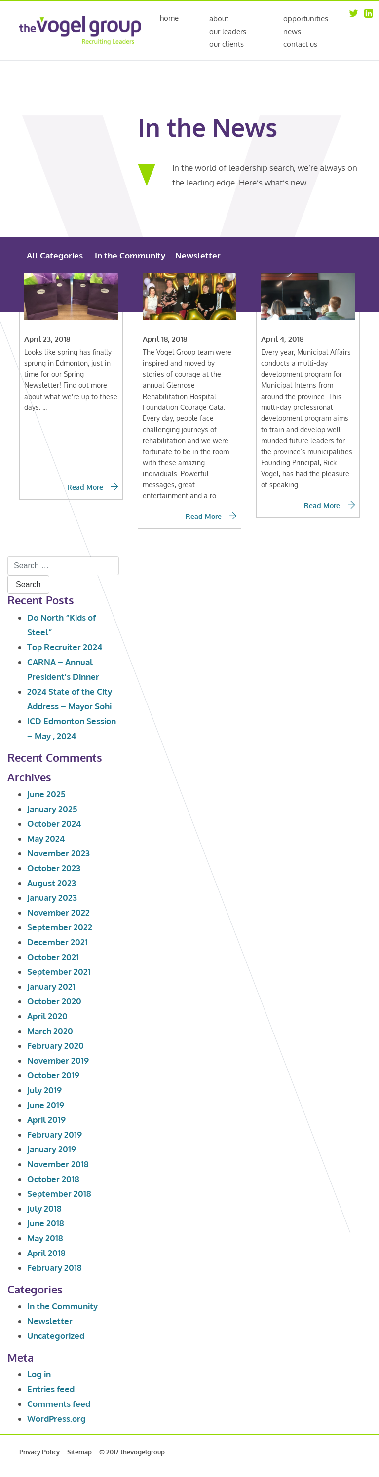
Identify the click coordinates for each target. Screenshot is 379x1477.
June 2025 (46, 794)
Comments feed (58, 1404)
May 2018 (45, 1238)
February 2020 (55, 1045)
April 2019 (46, 1119)
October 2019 (53, 1075)
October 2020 (54, 1001)
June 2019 (45, 1105)
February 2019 (54, 1134)
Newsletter (198, 255)
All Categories (55, 255)
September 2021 (59, 971)
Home (169, 18)
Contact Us (300, 44)
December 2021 (57, 942)
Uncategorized (55, 1335)
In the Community (130, 255)
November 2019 (58, 1060)
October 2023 (53, 868)
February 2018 (54, 1267)
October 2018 (53, 1179)
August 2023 (51, 883)
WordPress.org (56, 1418)
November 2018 (58, 1164)
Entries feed (51, 1389)
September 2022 (59, 927)
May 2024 (46, 838)
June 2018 (45, 1223)
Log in (39, 1374)
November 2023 (58, 853)
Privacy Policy (39, 1452)
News (292, 31)
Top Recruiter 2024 (64, 647)
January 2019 (51, 1149)
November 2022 (58, 912)
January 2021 (51, 986)
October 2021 (53, 957)
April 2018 (46, 1253)
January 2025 (52, 809)
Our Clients (226, 44)
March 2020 (50, 1031)
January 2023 (52, 897)
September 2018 (59, 1193)
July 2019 (44, 1090)
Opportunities (305, 18)
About (218, 18)
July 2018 (44, 1208)
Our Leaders (227, 31)
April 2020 (47, 1016)
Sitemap (79, 1452)
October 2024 (54, 823)
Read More (92, 487)
